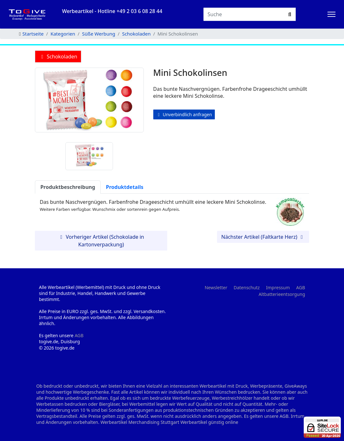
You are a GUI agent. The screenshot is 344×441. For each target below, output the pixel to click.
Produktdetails (124, 187)
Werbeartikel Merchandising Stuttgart (140, 422)
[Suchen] (243, 14)
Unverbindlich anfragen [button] (184, 114)
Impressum (278, 287)
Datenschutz (247, 287)
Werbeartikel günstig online (209, 422)
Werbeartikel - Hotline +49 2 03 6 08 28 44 (112, 11)
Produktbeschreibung (67, 187)
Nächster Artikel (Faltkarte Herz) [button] (263, 236)
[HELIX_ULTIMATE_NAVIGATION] (331, 14)
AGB (79, 335)
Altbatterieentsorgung (282, 294)
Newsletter (216, 287)
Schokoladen (58, 56)
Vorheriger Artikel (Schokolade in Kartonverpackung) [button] (101, 240)
